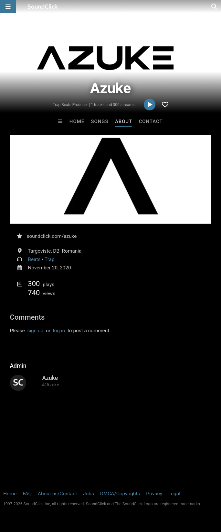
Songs (100, 121)
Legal (174, 494)
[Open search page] (214, 6)
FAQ (27, 494)
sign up (35, 331)
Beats (34, 259)
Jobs (88, 494)
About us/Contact (57, 494)
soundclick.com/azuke (52, 236)
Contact (151, 121)
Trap (50, 259)
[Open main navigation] (8, 6)
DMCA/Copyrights (120, 494)
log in (59, 331)
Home (76, 121)
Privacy (154, 494)
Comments (27, 317)
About (123, 121)
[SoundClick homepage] (42, 6)
